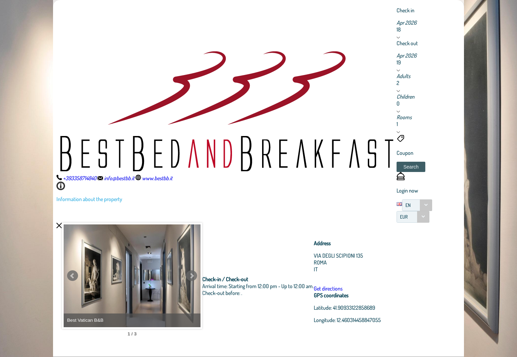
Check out (407, 43)
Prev (72, 275)
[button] (411, 167)
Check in (405, 10)
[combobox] (417, 205)
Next (191, 275)
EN (408, 205)
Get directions (328, 288)
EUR (404, 217)
